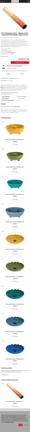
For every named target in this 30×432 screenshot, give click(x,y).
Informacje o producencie (6, 93)
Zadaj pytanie (5, 374)
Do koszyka (15, 144)
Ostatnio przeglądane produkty (9, 379)
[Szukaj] (4, 1)
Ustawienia (26, 425)
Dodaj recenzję (17, 106)
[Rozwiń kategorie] (2, 1)
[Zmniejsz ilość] (7, 62)
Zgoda (20, 425)
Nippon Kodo (8, 51)
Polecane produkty (6, 117)
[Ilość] (4, 62)
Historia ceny (4, 56)
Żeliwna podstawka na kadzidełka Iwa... (15, 139)
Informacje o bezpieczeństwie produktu (9, 92)
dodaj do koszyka (20, 62)
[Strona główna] (15, 1)
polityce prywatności (17, 418)
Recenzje (3, 104)
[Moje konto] (28, 1)
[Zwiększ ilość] (2, 62)
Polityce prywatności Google (8, 422)
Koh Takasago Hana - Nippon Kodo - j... (15, 401)
